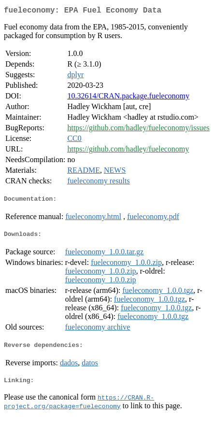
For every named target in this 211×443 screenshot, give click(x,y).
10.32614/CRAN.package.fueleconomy (128, 98)
